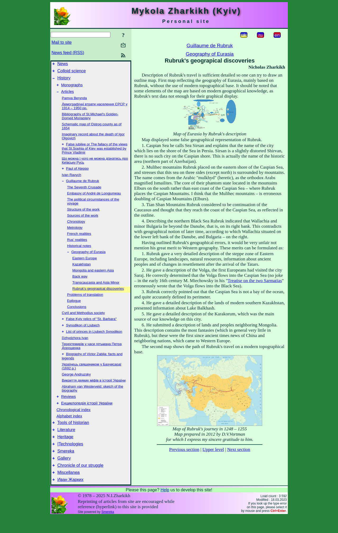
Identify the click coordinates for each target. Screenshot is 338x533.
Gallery (64, 472)
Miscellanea (68, 488)
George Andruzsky (76, 382)
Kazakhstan (81, 270)
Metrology (75, 233)
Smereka (65, 465)
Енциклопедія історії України (86, 413)
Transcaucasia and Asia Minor (95, 289)
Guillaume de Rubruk (82, 186)
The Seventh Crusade (84, 193)
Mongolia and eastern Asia (93, 276)
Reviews (68, 405)
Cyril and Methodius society (83, 319)
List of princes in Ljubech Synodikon (94, 339)
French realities (79, 239)
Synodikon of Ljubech (83, 332)
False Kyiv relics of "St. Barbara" (91, 325)
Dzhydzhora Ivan (75, 346)
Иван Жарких (70, 496)
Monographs (72, 88)
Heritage (65, 449)
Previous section (184, 449)
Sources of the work (82, 221)
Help (165, 507)
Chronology (76, 227)
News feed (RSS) (67, 52)
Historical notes (79, 251)
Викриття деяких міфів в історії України (94, 389)
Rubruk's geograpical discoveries (98, 295)
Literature (66, 441)
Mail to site (61, 42)
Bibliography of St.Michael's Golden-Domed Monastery (90, 120)
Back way (79, 282)
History (64, 80)
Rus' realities (77, 245)
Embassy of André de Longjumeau (94, 199)
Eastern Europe (84, 264)
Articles (67, 95)
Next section (238, 449)
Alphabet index (69, 426)
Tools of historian (73, 433)
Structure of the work (83, 215)
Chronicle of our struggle (80, 480)
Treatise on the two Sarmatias (255, 280)
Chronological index (74, 419)
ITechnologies (70, 457)
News (62, 64)
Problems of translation (85, 301)
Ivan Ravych (71, 180)
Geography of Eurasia (88, 258)
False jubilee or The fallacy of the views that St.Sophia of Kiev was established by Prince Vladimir (94, 153)
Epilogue (74, 307)
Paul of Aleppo (77, 173)
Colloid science (71, 72)
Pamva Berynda (74, 102)
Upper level (213, 449)
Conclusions (76, 313)
